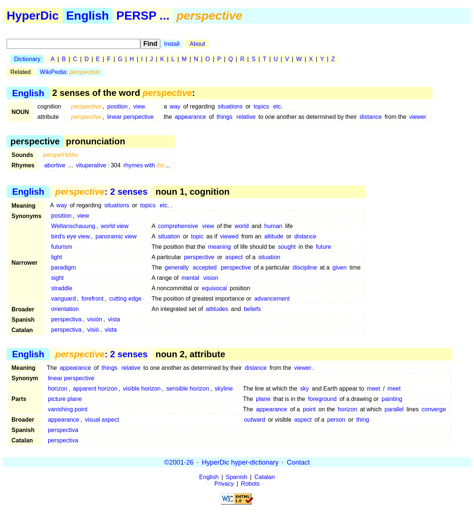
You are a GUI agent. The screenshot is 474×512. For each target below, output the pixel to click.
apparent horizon (95, 388)
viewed (229, 236)
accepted (205, 267)
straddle (61, 288)
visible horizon (141, 388)
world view (114, 226)
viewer (417, 117)
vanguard (63, 298)
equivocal (214, 288)
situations (230, 106)
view (139, 106)
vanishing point (67, 409)
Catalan (264, 477)
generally (177, 267)
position (117, 106)
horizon (57, 388)
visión (94, 319)
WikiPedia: (70, 72)
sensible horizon (187, 388)
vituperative (91, 165)
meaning (219, 247)
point (309, 409)
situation (169, 236)
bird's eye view (70, 236)
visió (93, 330)
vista (114, 319)
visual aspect (102, 419)
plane (263, 399)
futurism (61, 247)
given (340, 267)
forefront (92, 298)
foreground (322, 399)
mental (190, 278)
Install (172, 44)
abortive (54, 165)
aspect (234, 257)
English (87, 15)
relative (246, 117)
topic (197, 236)
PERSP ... (142, 15)
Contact (298, 462)
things (225, 117)
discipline (305, 267)
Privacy (224, 484)
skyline (224, 388)
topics (261, 106)
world (241, 226)
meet (373, 388)
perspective (199, 257)
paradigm (63, 267)
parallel (394, 409)
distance (371, 117)
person (336, 419)
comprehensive (178, 226)
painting (391, 399)
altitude (274, 236)
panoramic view (116, 236)
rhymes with (143, 165)
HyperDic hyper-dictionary (240, 462)
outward (254, 419)
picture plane (65, 399)
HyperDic (33, 15)
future (323, 247)
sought (287, 247)
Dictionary (27, 59)
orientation (65, 309)
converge (433, 409)
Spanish (236, 477)
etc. (278, 106)
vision (210, 278)
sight (57, 278)
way (175, 106)
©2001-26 (179, 462)
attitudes (217, 309)
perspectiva (66, 319)
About (197, 44)
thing (362, 419)
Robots (250, 484)
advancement (272, 298)
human (273, 226)
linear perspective (130, 117)
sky (304, 388)
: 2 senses (101, 192)
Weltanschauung (73, 226)
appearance (190, 117)
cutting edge (125, 298)
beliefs (252, 309)
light (56, 257)
